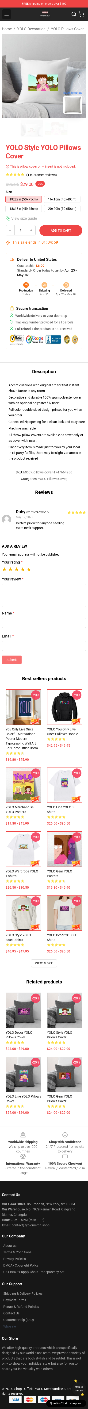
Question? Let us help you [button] (66, 1403)
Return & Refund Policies (21, 1307)
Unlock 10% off (79, 1389)
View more (44, 963)
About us (9, 1246)
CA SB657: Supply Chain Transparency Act (34, 1272)
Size (9, 192)
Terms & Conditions (17, 1252)
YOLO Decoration (31, 29)
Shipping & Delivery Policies (22, 1293)
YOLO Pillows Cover (67, 29)
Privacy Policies (14, 1259)
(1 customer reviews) (41, 175)
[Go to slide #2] (56, 128)
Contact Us (11, 1313)
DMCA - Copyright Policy (20, 1265)
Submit (12, 660)
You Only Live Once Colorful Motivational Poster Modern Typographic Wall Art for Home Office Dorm (22, 738)
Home (7, 29)
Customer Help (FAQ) (18, 1320)
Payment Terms (14, 1300)
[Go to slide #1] (32, 128)
